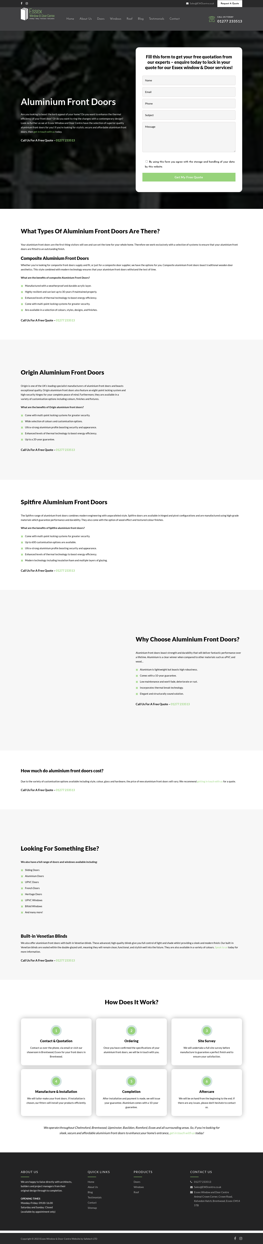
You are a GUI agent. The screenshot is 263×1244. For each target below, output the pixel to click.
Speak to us (221, 949)
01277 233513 (229, 21)
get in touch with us (44, 131)
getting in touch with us (210, 816)
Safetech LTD (90, 1238)
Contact (92, 1204)
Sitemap (92, 1209)
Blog (90, 1194)
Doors (137, 1183)
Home (91, 1183)
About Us (93, 1189)
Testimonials (95, 1199)
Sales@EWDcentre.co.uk (207, 1189)
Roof (136, 1194)
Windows (139, 1189)
